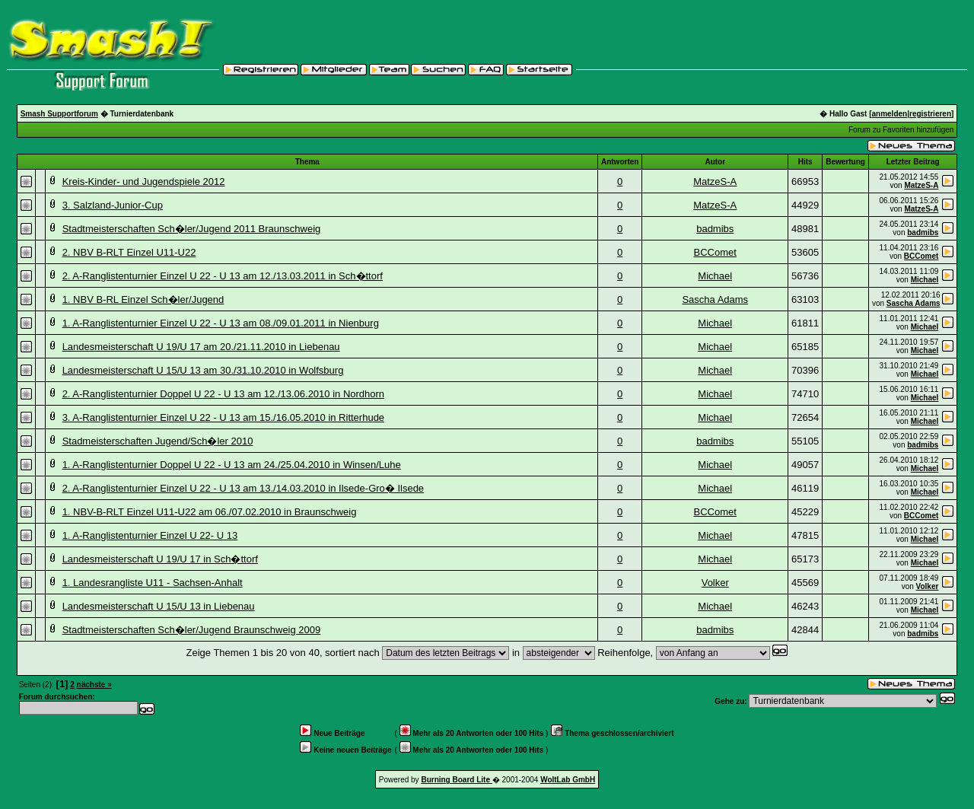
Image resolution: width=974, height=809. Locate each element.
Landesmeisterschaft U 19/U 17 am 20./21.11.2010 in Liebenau (201, 346)
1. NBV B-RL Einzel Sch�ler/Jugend (143, 299)
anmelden (890, 114)
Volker (715, 582)
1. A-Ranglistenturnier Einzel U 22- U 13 (150, 535)
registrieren (930, 114)
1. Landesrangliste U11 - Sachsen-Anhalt (152, 582)
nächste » (94, 684)
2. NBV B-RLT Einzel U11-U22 (129, 252)
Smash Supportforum (59, 114)
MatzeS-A (715, 181)
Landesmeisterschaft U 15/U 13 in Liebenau (158, 606)
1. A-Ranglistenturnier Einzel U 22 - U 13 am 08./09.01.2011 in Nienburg (220, 323)
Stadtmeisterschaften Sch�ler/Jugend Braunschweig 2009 (191, 629)
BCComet (715, 252)
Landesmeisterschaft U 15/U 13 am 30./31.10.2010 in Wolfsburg (203, 370)
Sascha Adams (715, 299)
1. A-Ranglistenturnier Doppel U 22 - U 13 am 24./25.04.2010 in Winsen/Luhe (231, 464)
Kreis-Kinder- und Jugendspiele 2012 (143, 181)
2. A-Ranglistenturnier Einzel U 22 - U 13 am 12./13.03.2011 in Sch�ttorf (222, 276)
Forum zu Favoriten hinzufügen (900, 130)
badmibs (715, 228)
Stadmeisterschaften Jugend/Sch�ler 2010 (157, 441)
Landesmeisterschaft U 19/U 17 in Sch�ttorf (160, 559)
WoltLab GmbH (567, 780)
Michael (715, 276)
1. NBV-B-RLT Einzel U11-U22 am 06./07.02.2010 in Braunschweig (209, 512)
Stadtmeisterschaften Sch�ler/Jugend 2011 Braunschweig (191, 228)
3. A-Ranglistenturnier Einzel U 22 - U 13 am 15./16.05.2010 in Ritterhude (223, 417)
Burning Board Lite (456, 780)
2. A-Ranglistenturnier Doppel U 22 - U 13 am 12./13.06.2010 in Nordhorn (223, 394)
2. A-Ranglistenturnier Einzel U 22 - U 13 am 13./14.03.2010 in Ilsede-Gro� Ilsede (243, 488)
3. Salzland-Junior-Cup (112, 205)
